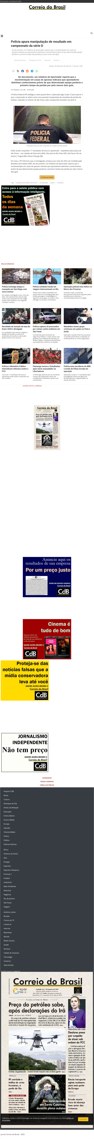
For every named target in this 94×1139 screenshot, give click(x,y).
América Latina (10, 912)
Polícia (6, 836)
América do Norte (11, 854)
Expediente (46, 778)
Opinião (7, 828)
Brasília (6, 916)
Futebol (56, 60)
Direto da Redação (11, 807)
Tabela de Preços (47, 785)
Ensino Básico (9, 816)
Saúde (6, 945)
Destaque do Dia (35, 60)
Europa (6, 824)
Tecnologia (8, 957)
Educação (7, 812)
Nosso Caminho (47, 781)
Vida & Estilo (9, 965)
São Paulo (8, 903)
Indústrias (8, 882)
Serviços (7, 949)
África (6, 850)
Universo (7, 961)
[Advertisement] (47, 22)
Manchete (8, 932)
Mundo (6, 936)
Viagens (7, 907)
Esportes (47, 60)
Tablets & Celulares (11, 953)
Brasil (6, 795)
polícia (53, 183)
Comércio (7, 924)
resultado (60, 183)
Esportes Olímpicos (11, 870)
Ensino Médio (9, 820)
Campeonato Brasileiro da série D (26, 183)
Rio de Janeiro (9, 898)
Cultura (7, 799)
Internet (7, 928)
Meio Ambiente (10, 886)
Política (6, 840)
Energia (7, 862)
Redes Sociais (9, 941)
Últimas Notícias (20, 60)
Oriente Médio (9, 832)
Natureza (7, 890)
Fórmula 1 (8, 874)
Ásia (5, 858)
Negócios (7, 894)
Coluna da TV (9, 920)
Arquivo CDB (9, 791)
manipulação (44, 183)
